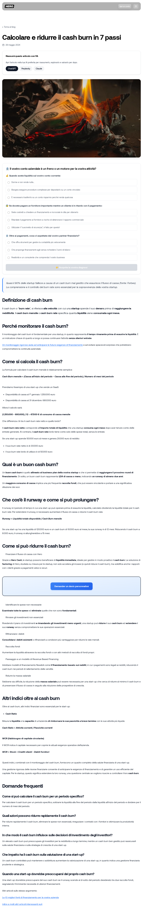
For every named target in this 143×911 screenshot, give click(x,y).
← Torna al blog (8, 27)
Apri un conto (125, 6)
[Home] (9, 6)
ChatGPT (12, 68)
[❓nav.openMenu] (135, 6)
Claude (39, 68)
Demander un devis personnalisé (71, 586)
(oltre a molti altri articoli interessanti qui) (22, 904)
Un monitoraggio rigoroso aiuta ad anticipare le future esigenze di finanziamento (42, 344)
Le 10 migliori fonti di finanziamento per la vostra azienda (30, 897)
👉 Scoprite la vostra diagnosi (71, 270)
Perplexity (26, 68)
